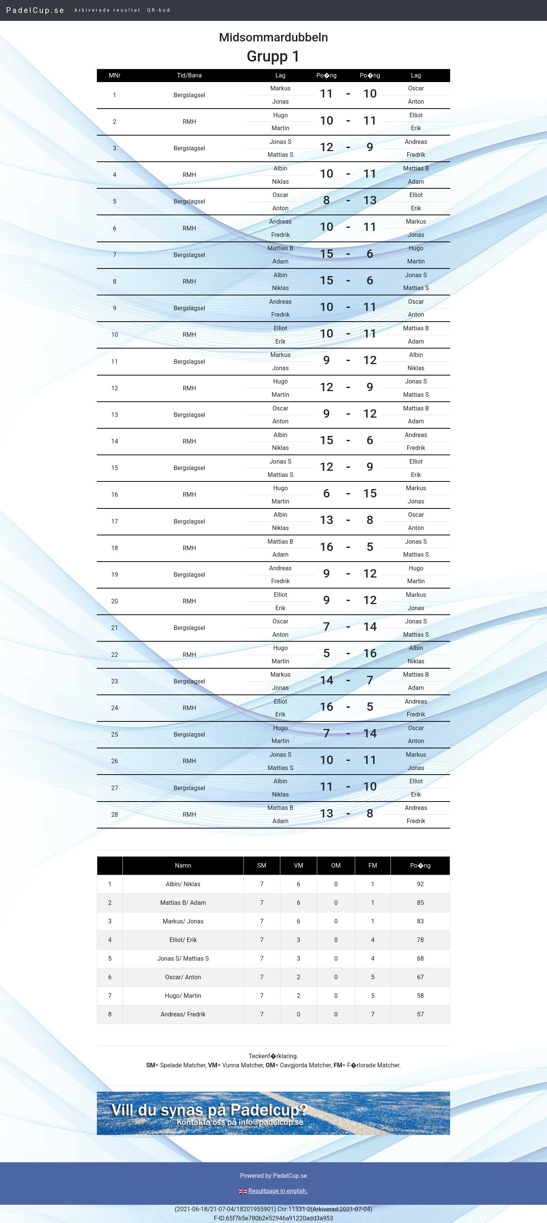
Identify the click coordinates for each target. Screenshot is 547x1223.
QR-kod (159, 10)
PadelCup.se (35, 10)
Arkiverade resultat (107, 10)
